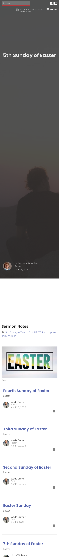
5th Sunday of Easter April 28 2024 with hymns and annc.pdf (29, 333)
